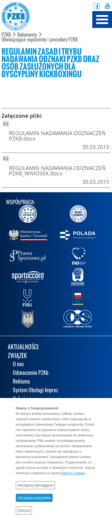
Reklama (21, 382)
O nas (18, 364)
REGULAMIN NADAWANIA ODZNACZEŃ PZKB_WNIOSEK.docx (57, 170)
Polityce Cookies (73, 473)
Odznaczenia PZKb (30, 373)
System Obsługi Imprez (35, 390)
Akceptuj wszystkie (34, 498)
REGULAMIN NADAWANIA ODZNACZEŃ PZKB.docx (57, 135)
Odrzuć (24, 510)
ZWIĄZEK (17, 356)
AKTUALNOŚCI (23, 347)
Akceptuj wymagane (35, 485)
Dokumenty (27, 34)
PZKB (6, 34)
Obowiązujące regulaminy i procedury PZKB (39, 39)
